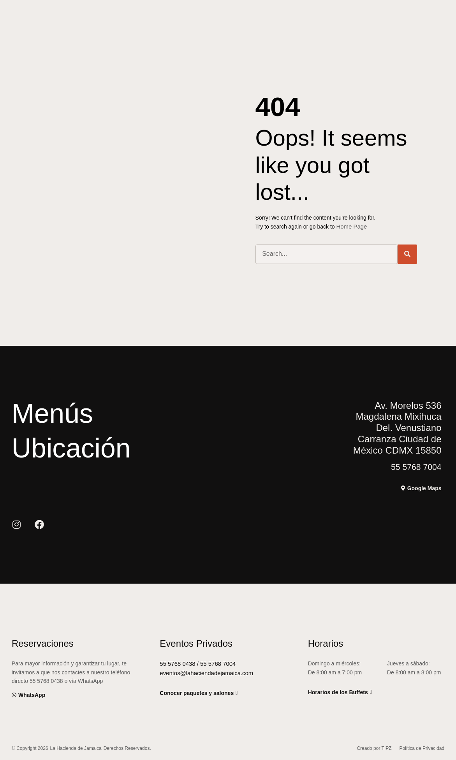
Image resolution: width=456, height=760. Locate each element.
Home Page (350, 226)
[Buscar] (407, 254)
